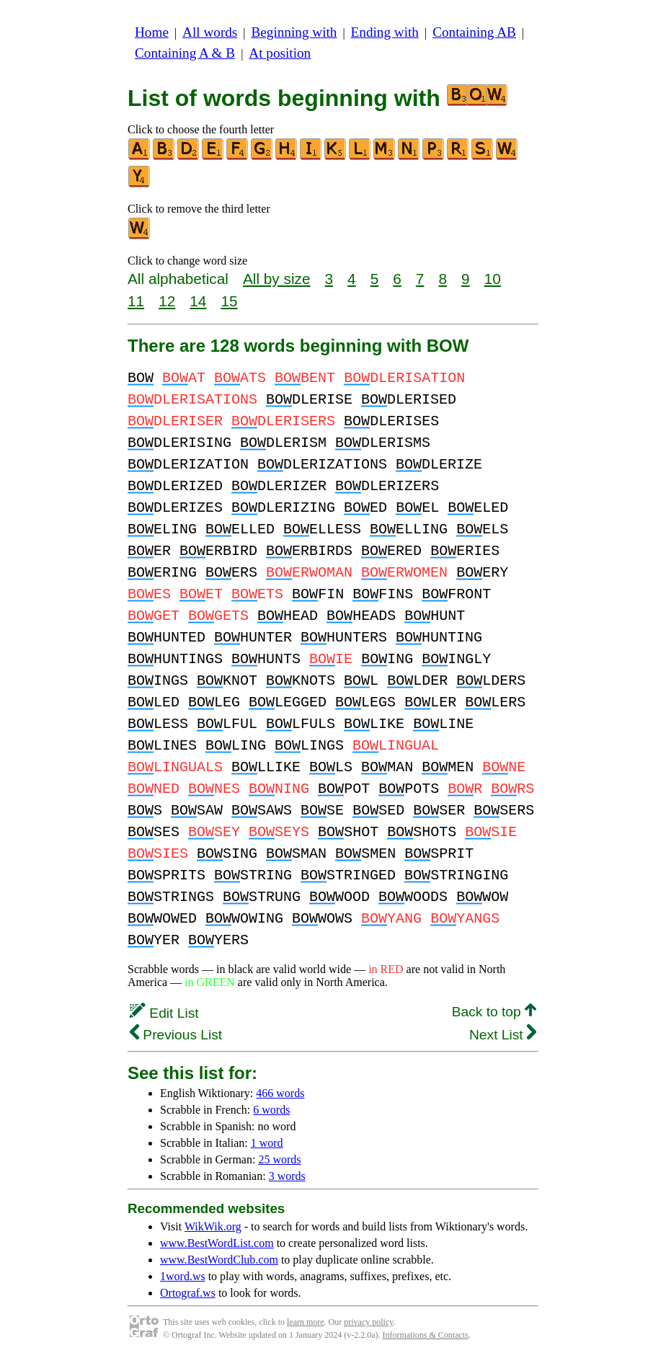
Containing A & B (185, 53)
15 (229, 301)
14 (198, 301)
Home (152, 32)
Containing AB (474, 32)
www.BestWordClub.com (219, 1259)
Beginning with (294, 32)
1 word (267, 1143)
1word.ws (182, 1276)
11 (136, 301)
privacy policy (368, 1322)
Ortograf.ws (188, 1293)
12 (167, 301)
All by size (277, 278)
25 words (279, 1159)
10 (492, 278)
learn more (305, 1322)
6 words (271, 1110)
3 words (287, 1176)
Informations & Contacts (426, 1335)
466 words (280, 1093)
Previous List (176, 1034)
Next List (502, 1034)
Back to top (494, 1011)
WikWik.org (213, 1226)
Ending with (385, 32)
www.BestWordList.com (217, 1243)
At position (280, 53)
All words (209, 32)
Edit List (164, 1013)
